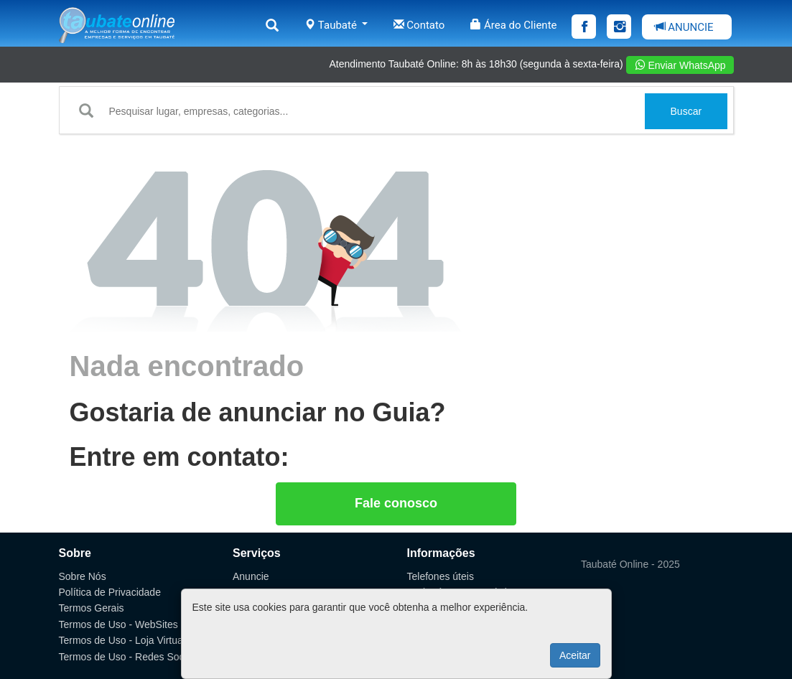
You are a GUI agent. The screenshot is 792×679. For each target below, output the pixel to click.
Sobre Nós (82, 576)
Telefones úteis (440, 576)
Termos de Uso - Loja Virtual (122, 640)
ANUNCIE (684, 27)
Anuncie (251, 576)
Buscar (686, 111)
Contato (419, 25)
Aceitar (575, 655)
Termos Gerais (91, 608)
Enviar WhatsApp (680, 65)
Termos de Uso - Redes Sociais (129, 656)
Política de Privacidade (110, 592)
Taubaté (335, 25)
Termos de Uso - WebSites (118, 624)
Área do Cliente (513, 25)
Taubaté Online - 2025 (630, 564)
